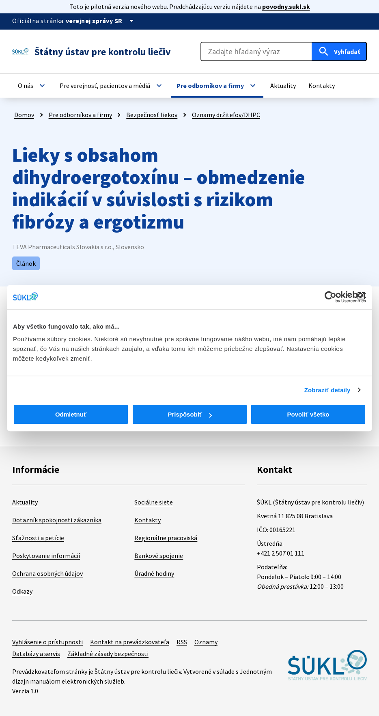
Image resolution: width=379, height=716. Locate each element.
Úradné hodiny (154, 573)
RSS (182, 642)
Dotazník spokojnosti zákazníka (56, 520)
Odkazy (22, 591)
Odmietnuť (70, 414)
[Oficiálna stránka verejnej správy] (101, 21)
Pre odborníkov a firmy (80, 115)
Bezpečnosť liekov (151, 115)
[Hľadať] (339, 51)
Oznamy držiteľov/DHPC (226, 115)
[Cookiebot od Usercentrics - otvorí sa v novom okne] (330, 297)
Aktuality (25, 502)
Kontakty (147, 520)
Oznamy (205, 642)
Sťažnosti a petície (38, 538)
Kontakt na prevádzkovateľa (129, 642)
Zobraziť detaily (327, 390)
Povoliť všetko (308, 414)
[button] (32, 85)
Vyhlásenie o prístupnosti (47, 642)
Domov (24, 115)
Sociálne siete (153, 502)
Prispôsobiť (190, 414)
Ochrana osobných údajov (47, 573)
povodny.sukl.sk (286, 6)
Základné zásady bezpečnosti (108, 654)
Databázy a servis (36, 654)
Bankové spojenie (158, 555)
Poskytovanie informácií (46, 555)
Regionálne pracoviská (165, 538)
